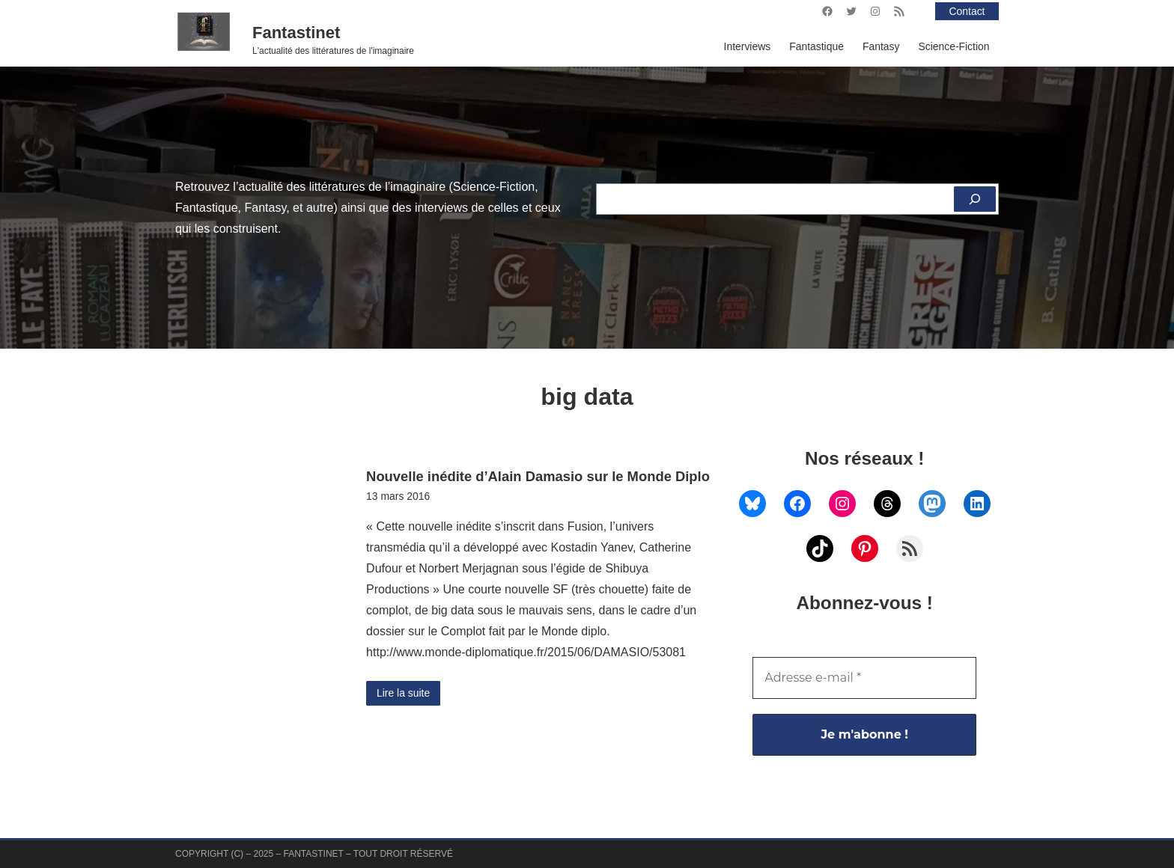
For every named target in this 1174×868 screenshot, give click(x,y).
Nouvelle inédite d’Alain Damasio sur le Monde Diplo (538, 476)
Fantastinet (296, 32)
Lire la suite (403, 693)
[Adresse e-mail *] (864, 678)
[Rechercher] (975, 199)
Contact (967, 11)
